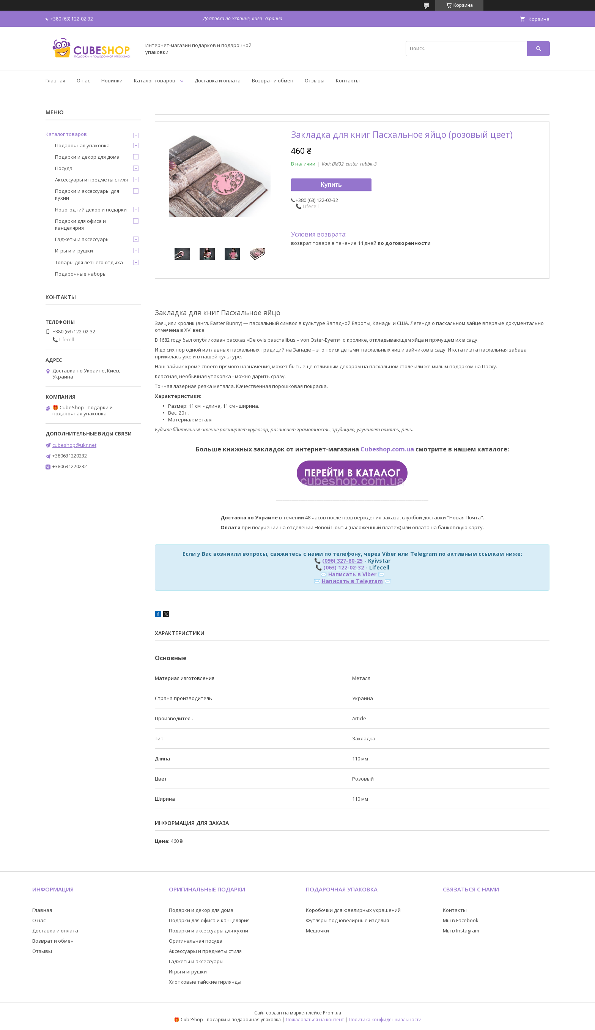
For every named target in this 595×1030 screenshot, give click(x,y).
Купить (331, 184)
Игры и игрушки (74, 250)
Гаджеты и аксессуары (82, 239)
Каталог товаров (154, 80)
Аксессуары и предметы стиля (91, 179)
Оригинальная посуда (195, 940)
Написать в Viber (352, 574)
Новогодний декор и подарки (91, 209)
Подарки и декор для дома (87, 156)
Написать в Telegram (352, 581)
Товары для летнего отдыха (89, 262)
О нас (83, 80)
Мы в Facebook (461, 920)
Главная (55, 80)
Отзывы (314, 80)
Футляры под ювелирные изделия (347, 920)
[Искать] (538, 48)
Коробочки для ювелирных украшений (353, 910)
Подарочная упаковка (82, 145)
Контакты (348, 80)
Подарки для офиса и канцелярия (80, 224)
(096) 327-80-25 (342, 560)
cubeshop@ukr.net (74, 445)
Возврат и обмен (272, 80)
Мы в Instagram (461, 930)
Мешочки (317, 930)
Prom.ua (332, 1012)
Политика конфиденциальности (385, 1019)
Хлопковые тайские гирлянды (205, 981)
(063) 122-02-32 (343, 567)
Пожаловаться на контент (315, 1019)
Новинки (112, 80)
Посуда (63, 168)
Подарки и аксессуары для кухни (87, 194)
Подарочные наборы (81, 273)
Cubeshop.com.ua (387, 449)
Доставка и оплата (218, 80)
